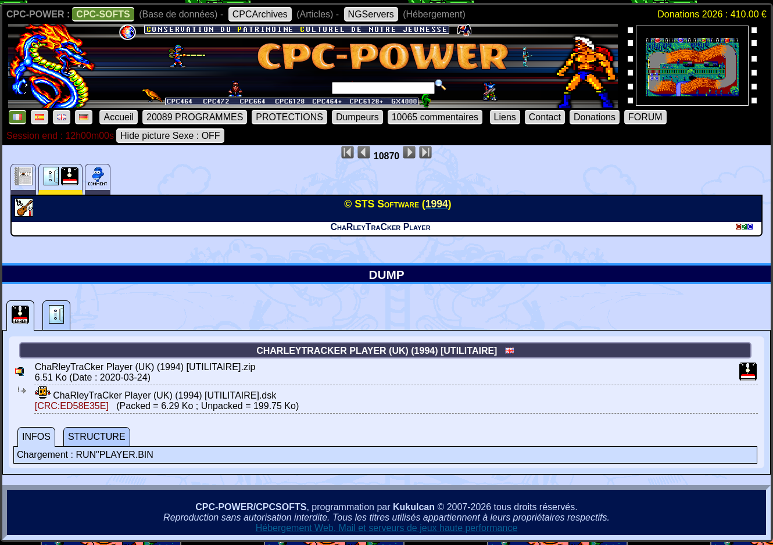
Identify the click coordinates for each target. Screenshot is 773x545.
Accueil (118, 117)
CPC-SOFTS (103, 14)
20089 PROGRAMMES (194, 117)
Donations (594, 117)
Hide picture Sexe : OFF (170, 136)
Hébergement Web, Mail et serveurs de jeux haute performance (387, 528)
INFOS (36, 437)
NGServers (371, 14)
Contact (545, 117)
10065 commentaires (435, 117)
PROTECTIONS (289, 117)
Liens (505, 117)
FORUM (645, 117)
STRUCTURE (97, 437)
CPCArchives (260, 14)
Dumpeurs (357, 117)
